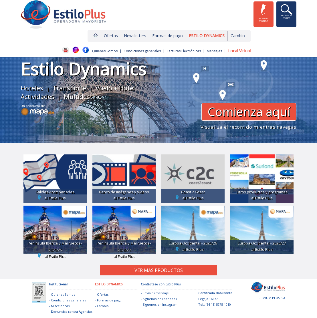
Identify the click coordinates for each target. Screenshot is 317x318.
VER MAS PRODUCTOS (158, 270)
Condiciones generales (142, 51)
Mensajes (214, 51)
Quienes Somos (105, 51)
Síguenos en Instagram (160, 304)
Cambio (238, 35)
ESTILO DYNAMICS (207, 35)
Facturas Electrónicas (184, 51)
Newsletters (135, 35)
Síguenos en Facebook (160, 299)
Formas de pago (167, 35)
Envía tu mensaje (156, 293)
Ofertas (111, 35)
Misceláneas (60, 306)
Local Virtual (239, 50)
